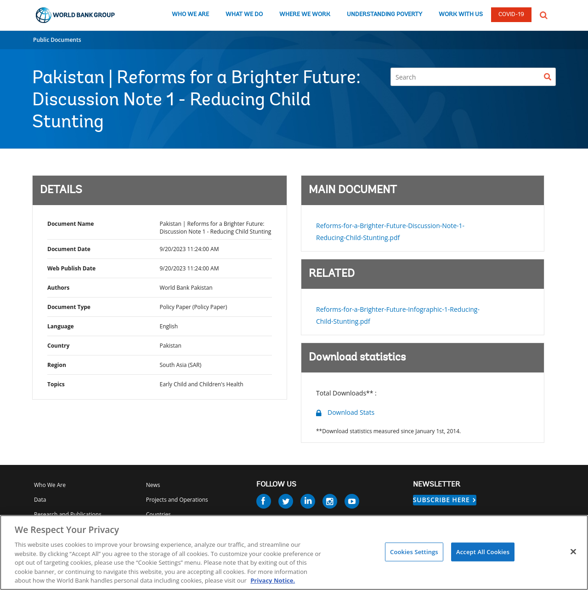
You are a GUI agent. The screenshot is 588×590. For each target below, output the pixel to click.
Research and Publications (68, 514)
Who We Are (50, 485)
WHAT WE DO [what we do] (244, 14)
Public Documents (57, 40)
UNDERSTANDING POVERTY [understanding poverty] (384, 14)
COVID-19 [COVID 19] (511, 14)
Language (60, 326)
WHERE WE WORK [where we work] (304, 14)
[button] (544, 14)
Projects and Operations (177, 500)
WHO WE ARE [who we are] (190, 14)
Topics (56, 384)
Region (56, 365)
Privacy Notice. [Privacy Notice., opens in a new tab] (272, 580)
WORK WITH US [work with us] (461, 14)
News (153, 485)
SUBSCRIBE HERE (441, 499)
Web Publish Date (71, 268)
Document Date (68, 249)
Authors (58, 288)
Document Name (70, 224)
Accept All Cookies (482, 551)
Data (40, 500)
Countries (158, 514)
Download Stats (351, 412)
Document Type (68, 307)
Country (58, 345)
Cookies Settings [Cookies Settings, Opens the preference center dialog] (414, 551)
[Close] (573, 551)
